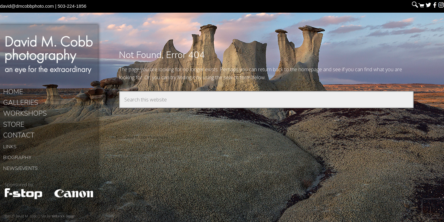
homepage (310, 69)
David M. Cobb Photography (49, 54)
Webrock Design (63, 216)
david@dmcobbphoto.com (27, 6)
